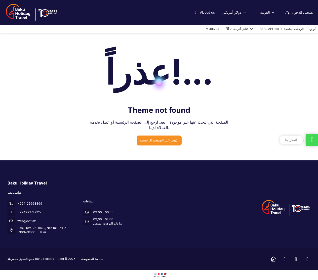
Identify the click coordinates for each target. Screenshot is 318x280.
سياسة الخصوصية (92, 259)
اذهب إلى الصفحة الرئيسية (159, 140)
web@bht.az (26, 221)
